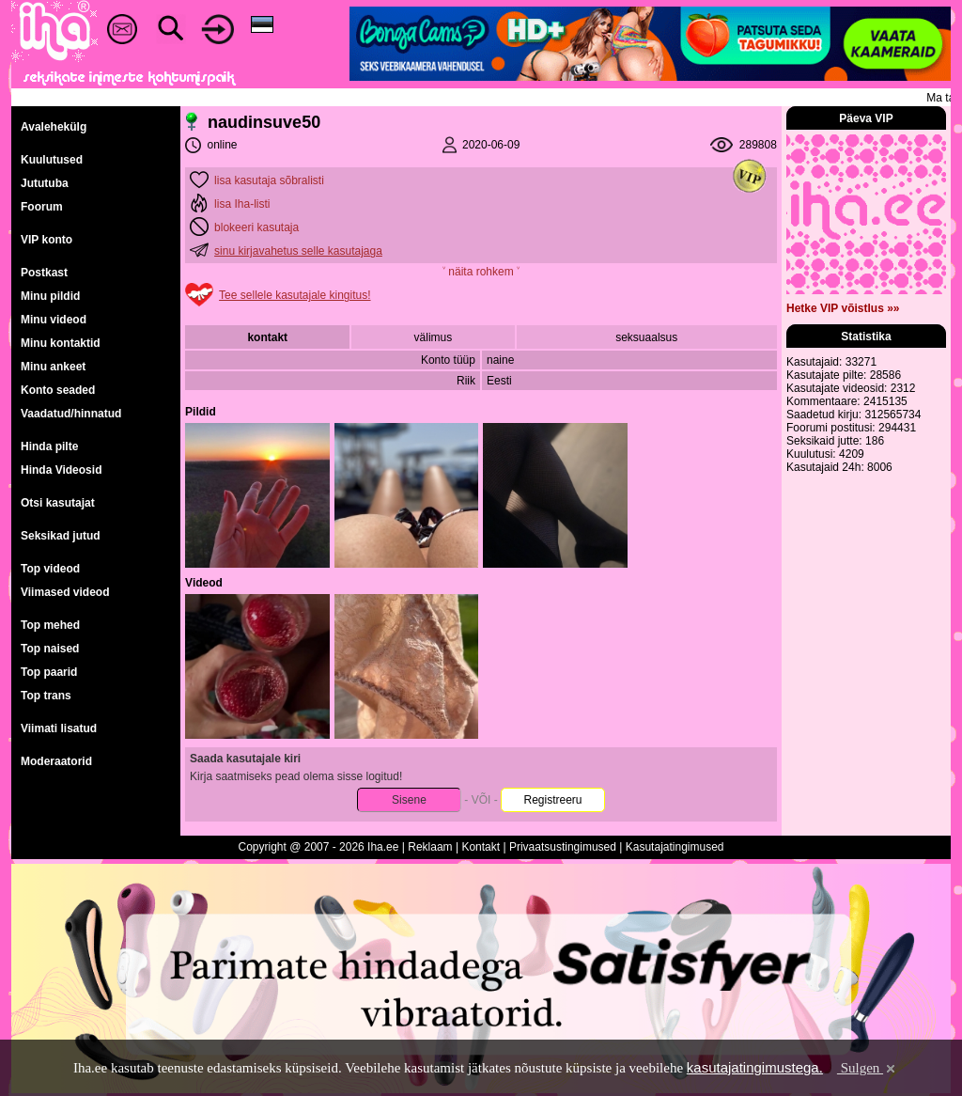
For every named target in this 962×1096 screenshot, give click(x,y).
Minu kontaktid (61, 343)
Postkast (44, 272)
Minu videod (53, 319)
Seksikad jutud (61, 535)
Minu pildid (50, 296)
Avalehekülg (53, 126)
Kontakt (480, 846)
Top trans (46, 695)
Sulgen (867, 1067)
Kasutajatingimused (675, 846)
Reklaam (430, 846)
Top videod (50, 568)
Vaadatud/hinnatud (71, 413)
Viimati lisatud (59, 728)
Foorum (42, 206)
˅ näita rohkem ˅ (481, 271)
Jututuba (45, 183)
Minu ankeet (53, 366)
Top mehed (50, 625)
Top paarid (49, 672)
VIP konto (46, 239)
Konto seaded (58, 390)
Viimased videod (65, 592)
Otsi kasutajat (58, 502)
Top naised (50, 648)
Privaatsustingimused (562, 846)
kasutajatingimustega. (755, 1067)
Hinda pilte (49, 446)
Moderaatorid (56, 761)
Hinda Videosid (61, 470)
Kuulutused (52, 159)
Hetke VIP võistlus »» (843, 308)
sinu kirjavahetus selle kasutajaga (298, 251)
